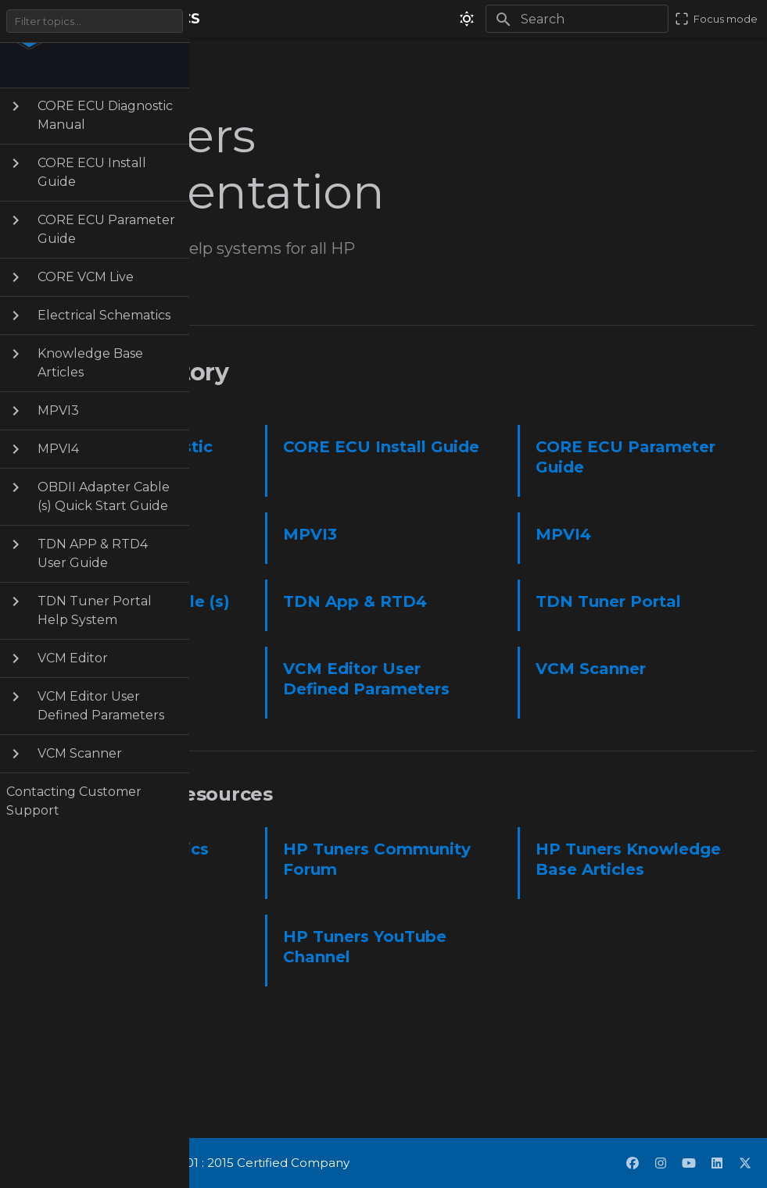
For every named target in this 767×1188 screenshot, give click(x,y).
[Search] (577, 18)
